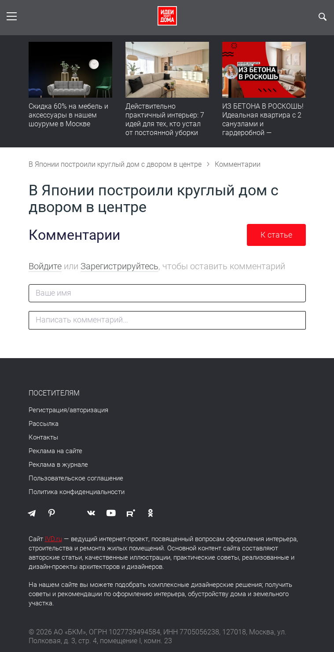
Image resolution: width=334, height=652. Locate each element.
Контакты (43, 437)
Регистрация (48, 410)
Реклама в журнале (58, 465)
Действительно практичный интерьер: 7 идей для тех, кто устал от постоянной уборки (164, 119)
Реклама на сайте (55, 451)
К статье (276, 234)
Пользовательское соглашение (76, 478)
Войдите (45, 266)
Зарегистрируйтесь (119, 266)
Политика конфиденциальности (77, 492)
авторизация (89, 410)
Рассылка (44, 424)
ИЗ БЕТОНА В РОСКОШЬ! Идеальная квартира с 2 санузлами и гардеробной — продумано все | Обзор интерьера (263, 128)
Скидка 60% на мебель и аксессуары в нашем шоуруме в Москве (68, 115)
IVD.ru (53, 539)
